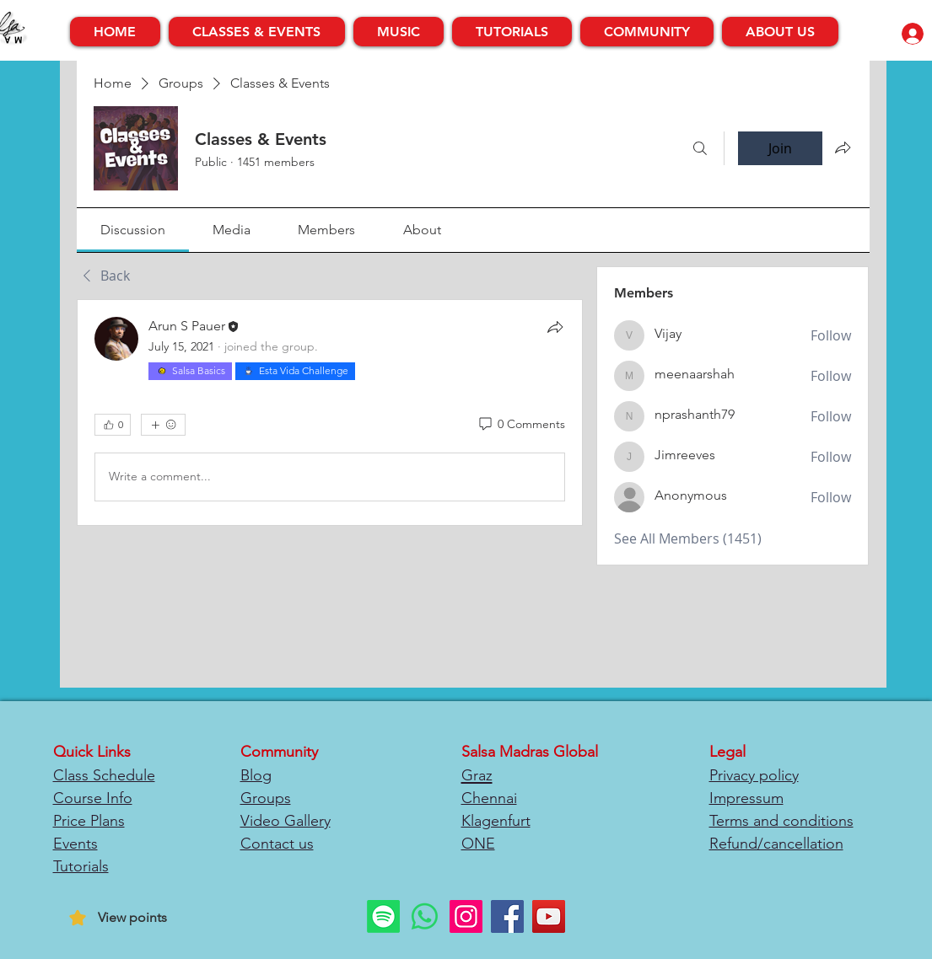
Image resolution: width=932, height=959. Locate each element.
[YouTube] (548, 916)
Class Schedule (104, 775)
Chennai (489, 798)
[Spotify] (383, 916)
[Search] (700, 148)
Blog (256, 775)
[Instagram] (466, 916)
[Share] (555, 327)
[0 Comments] (521, 424)
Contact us (277, 843)
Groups (265, 798)
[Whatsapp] (424, 916)
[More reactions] (163, 425)
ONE (478, 843)
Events (75, 843)
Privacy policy (754, 775)
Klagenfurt (496, 821)
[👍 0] (112, 425)
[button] (257, 31)
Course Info (92, 798)
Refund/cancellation (776, 843)
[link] (132, 230)
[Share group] (842, 147)
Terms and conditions (781, 821)
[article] (330, 412)
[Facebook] (507, 916)
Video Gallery (285, 821)
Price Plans (89, 821)
